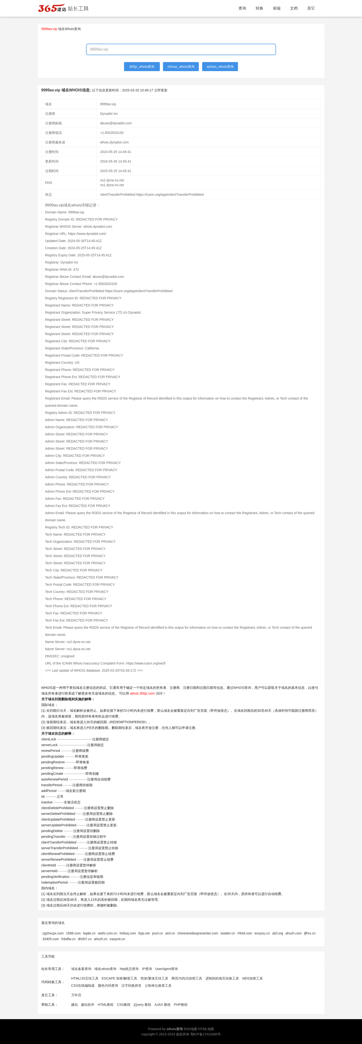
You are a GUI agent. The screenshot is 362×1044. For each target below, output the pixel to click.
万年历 (76, 995)
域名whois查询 (105, 969)
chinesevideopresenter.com (197, 933)
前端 (277, 8)
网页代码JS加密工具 (187, 978)
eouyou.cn (262, 933)
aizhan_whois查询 (220, 67)
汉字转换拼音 (131, 985)
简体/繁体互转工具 (154, 978)
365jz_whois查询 (141, 67)
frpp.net (144, 933)
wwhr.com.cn (107, 933)
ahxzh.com (294, 933)
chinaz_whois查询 (180, 67)
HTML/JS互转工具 (84, 978)
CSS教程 (123, 1005)
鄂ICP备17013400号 (205, 1034)
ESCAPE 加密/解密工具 (119, 978)
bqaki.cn (89, 933)
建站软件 (87, 1005)
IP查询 (147, 969)
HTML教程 (105, 1005)
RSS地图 (190, 1029)
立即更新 (160, 90)
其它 (311, 8)
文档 (294, 8)
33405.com (51, 939)
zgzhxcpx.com (53, 933)
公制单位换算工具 (158, 985)
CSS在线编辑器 (83, 985)
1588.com (73, 933)
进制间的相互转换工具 (222, 978)
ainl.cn (170, 933)
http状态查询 (129, 969)
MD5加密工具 (252, 978)
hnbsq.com (128, 933)
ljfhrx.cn (309, 933)
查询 (242, 8)
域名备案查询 (81, 969)
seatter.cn (228, 933)
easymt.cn (117, 939)
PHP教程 (181, 1005)
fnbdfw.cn (68, 939)
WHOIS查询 (242, 688)
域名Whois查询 (69, 29)
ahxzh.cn (101, 939)
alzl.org (277, 933)
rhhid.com (244, 933)
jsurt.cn (157, 933)
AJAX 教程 (163, 1005)
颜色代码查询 (108, 985)
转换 (259, 8)
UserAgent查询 (166, 969)
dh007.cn (85, 939)
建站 (74, 1005)
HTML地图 (206, 1029)
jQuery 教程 (142, 1005)
